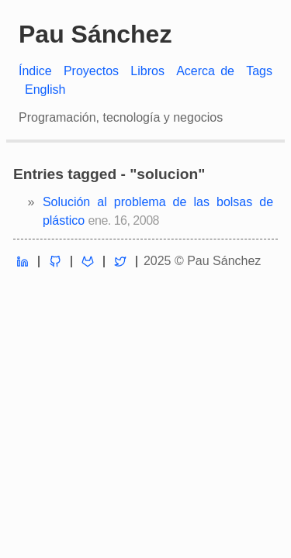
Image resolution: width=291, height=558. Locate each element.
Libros (147, 71)
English (45, 89)
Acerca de (205, 71)
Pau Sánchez (95, 34)
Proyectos (91, 71)
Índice (35, 71)
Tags (259, 71)
